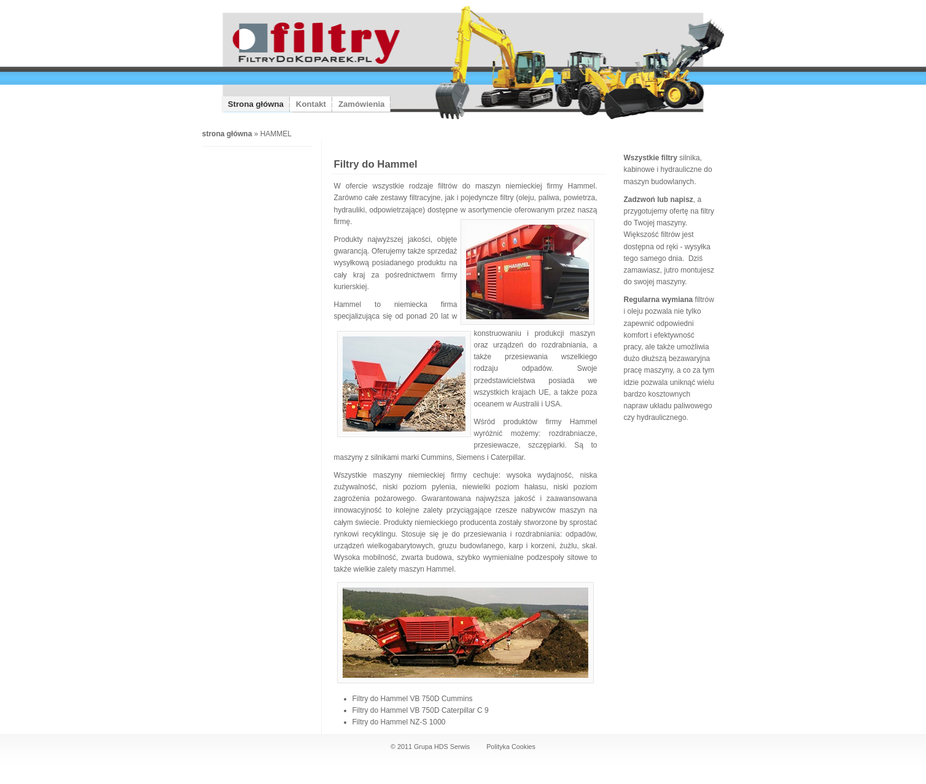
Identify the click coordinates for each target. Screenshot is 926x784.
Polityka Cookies (510, 746)
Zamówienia (361, 104)
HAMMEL (276, 134)
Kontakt (311, 104)
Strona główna (256, 104)
